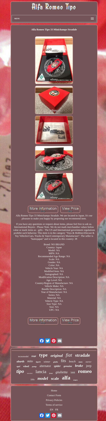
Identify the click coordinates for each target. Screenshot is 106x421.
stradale (82, 355)
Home (54, 390)
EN (51, 409)
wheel (26, 366)
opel (18, 366)
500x (33, 379)
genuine (68, 366)
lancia (41, 371)
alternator (45, 366)
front (51, 373)
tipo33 (38, 362)
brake (79, 366)
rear (33, 356)
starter (89, 362)
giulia (55, 362)
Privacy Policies (54, 400)
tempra (75, 380)
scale (55, 378)
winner (47, 361)
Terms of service (54, 404)
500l (73, 372)
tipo (20, 371)
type (43, 355)
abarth (20, 361)
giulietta (62, 372)
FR (56, 409)
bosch (72, 361)
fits (63, 360)
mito (30, 361)
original (57, 356)
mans (81, 362)
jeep (89, 366)
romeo (85, 371)
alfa (66, 378)
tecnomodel (23, 356)
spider (57, 366)
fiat (69, 355)
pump (34, 366)
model (43, 378)
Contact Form (54, 395)
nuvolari (30, 373)
